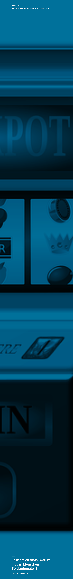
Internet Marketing (27, 8)
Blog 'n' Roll (16, 6)
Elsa (14, 573)
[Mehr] (49, 8)
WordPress (41, 8)
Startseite (15, 8)
